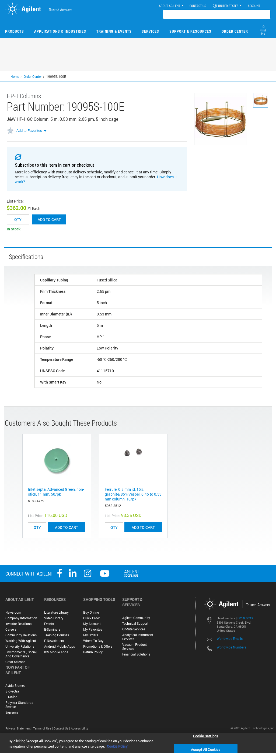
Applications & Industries (60, 31)
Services (150, 31)
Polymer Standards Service (19, 705)
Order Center (235, 31)
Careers (10, 629)
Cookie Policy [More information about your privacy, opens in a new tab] (117, 746)
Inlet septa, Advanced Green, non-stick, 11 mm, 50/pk (56, 492)
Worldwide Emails (230, 638)
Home (15, 76)
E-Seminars (52, 629)
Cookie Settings (205, 735)
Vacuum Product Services (134, 647)
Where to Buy (93, 641)
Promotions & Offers (97, 646)
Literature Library (56, 612)
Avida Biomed (15, 686)
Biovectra (12, 691)
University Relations (19, 646)
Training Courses (56, 635)
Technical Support (135, 623)
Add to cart (49, 219)
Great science (15, 662)
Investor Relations (18, 624)
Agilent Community (136, 618)
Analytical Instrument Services (137, 637)
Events (49, 624)
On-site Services (133, 629)
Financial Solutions (136, 654)
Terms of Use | (43, 728)
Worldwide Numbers (231, 647)
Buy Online (91, 612)
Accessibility (79, 728)
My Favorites (92, 629)
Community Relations (21, 635)
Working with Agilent (20, 641)
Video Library (53, 618)
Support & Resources (190, 31)
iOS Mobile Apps (56, 652)
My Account (92, 624)
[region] (138, 743)
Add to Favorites (29, 131)
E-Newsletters (54, 641)
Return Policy (93, 652)
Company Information (21, 618)
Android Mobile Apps (59, 646)
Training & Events (114, 31)
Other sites (245, 618)
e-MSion (11, 697)
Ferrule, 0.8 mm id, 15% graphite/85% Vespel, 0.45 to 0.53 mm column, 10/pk (133, 494)
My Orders (90, 635)
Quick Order (91, 618)
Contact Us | (62, 728)
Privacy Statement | (19, 728)
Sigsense (11, 712)
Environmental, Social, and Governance (21, 654)
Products (14, 31)
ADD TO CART (66, 527)
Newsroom (13, 612)
